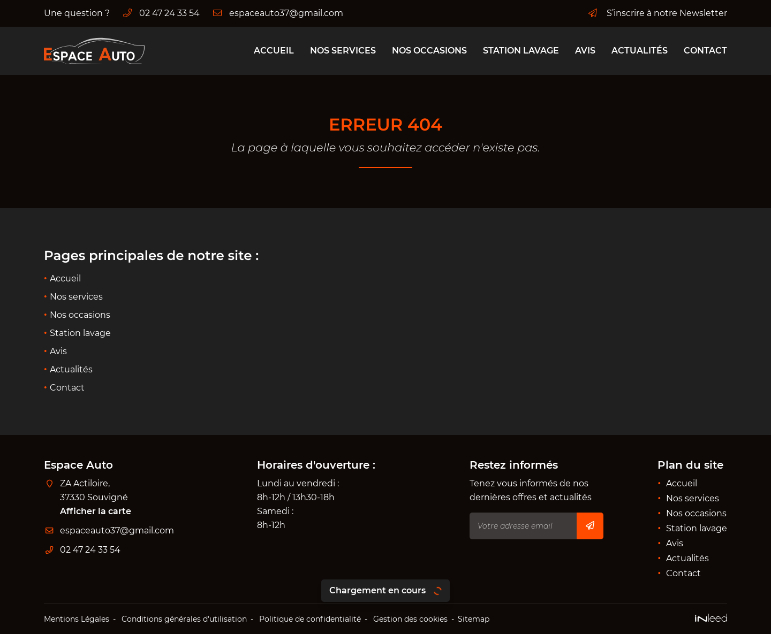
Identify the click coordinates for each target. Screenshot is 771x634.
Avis (585, 50)
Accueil (274, 50)
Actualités (639, 50)
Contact (705, 50)
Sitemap (473, 619)
